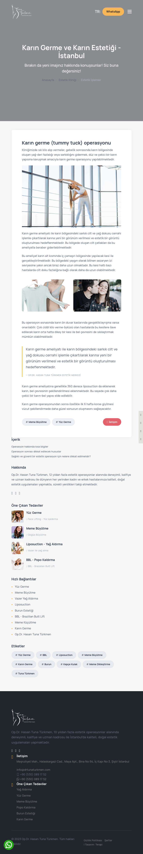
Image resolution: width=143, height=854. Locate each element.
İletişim (112, 422)
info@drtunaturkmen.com (33, 770)
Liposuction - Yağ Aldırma (44, 544)
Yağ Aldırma (24, 789)
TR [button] (97, 11)
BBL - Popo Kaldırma (40, 560)
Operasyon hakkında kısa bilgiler (29, 446)
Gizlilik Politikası (93, 840)
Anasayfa (48, 80)
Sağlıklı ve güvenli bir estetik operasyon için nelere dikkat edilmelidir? (51, 456)
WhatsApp (113, 11)
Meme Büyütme (38, 422)
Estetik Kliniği (67, 80)
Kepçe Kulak (70, 664)
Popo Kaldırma (26, 807)
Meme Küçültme (25, 622)
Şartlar (109, 840)
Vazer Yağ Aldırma (26, 598)
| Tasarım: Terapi (93, 844)
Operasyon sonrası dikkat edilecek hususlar (36, 451)
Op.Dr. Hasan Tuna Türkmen (33, 634)
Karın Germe (23, 628)
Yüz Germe (65, 422)
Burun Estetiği (24, 610)
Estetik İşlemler (91, 80)
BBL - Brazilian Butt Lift (30, 616)
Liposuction (22, 604)
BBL (44, 655)
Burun (47, 664)
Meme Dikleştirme (99, 664)
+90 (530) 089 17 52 (31, 774)
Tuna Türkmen (26, 673)
